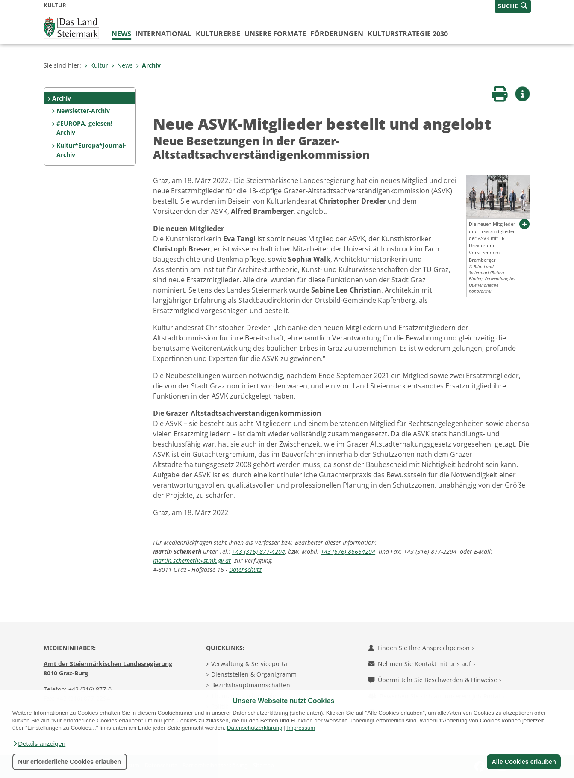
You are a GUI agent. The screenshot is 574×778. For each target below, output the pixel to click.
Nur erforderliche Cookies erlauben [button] (69, 761)
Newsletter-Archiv (83, 110)
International (163, 33)
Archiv (148, 65)
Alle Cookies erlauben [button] (524, 761)
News (121, 33)
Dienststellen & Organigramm (254, 674)
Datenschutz (245, 569)
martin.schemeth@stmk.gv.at (192, 560)
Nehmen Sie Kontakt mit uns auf (421, 664)
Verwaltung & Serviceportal (250, 664)
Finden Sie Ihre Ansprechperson (421, 648)
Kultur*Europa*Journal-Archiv (91, 150)
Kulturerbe (218, 33)
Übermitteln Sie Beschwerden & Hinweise (434, 680)
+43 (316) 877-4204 (258, 551)
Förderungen (336, 33)
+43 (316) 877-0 (90, 689)
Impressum (301, 728)
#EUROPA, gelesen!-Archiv (85, 128)
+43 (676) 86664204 (348, 551)
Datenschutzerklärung (255, 728)
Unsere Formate (275, 33)
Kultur (96, 65)
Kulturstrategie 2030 (408, 33)
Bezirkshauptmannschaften (250, 685)
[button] (38, 743)
